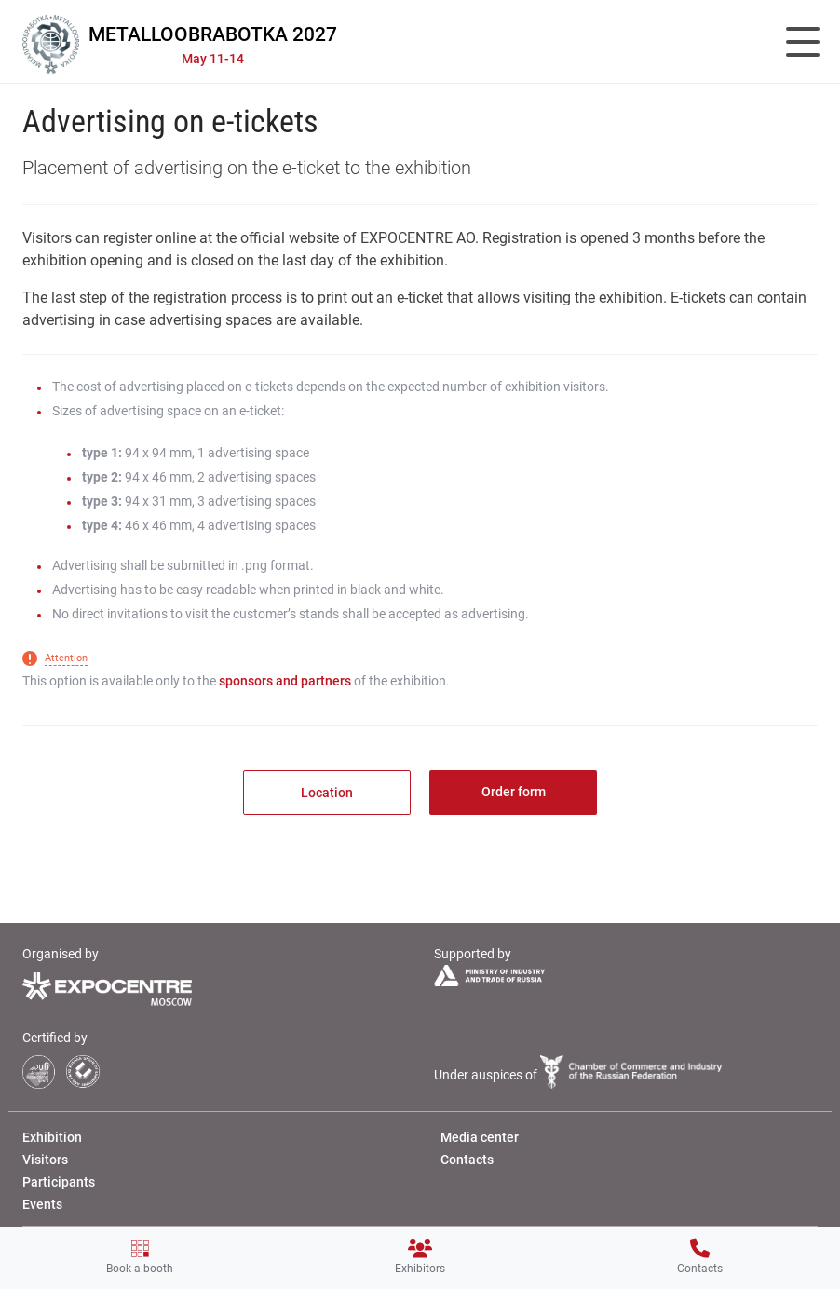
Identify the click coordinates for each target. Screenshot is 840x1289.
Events (42, 1204)
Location (327, 792)
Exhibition (52, 1137)
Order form (513, 791)
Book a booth (139, 1257)
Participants (58, 1181)
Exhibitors (420, 1257)
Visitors (45, 1159)
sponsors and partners (285, 680)
